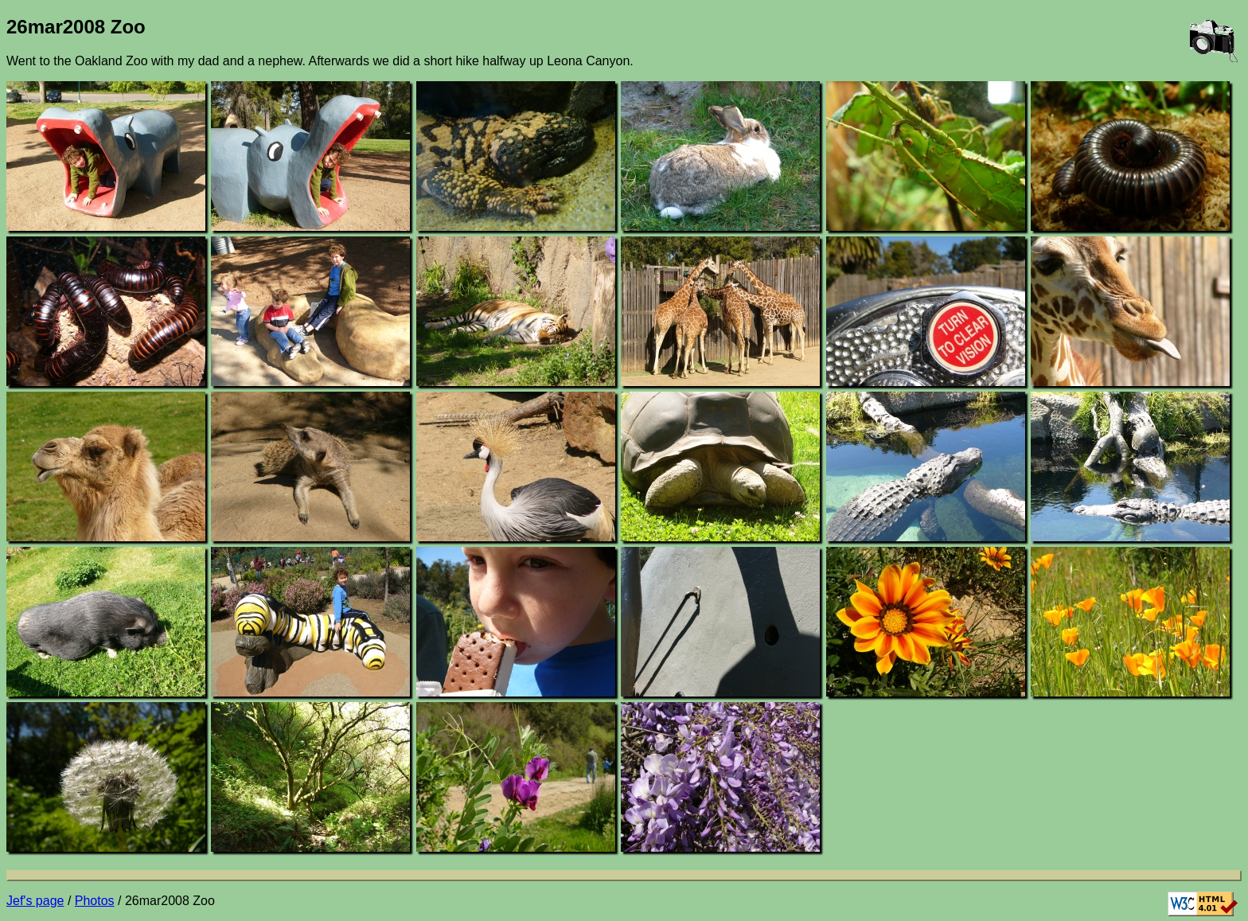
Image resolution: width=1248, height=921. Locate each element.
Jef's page (35, 900)
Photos (95, 900)
